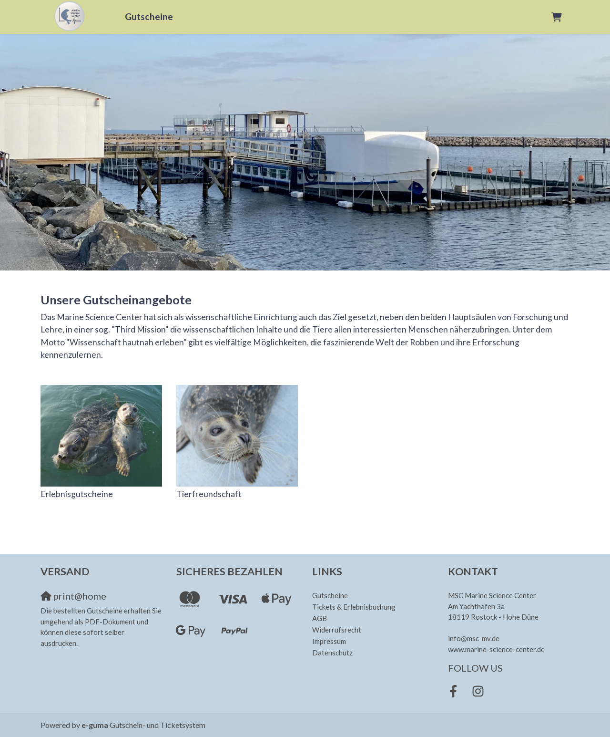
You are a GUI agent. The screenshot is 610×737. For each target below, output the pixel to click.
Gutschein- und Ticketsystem (143, 724)
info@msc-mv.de (473, 638)
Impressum (329, 641)
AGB (319, 618)
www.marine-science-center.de (496, 649)
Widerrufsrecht (336, 629)
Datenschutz (332, 652)
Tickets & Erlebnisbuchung (354, 606)
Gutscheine (149, 16)
